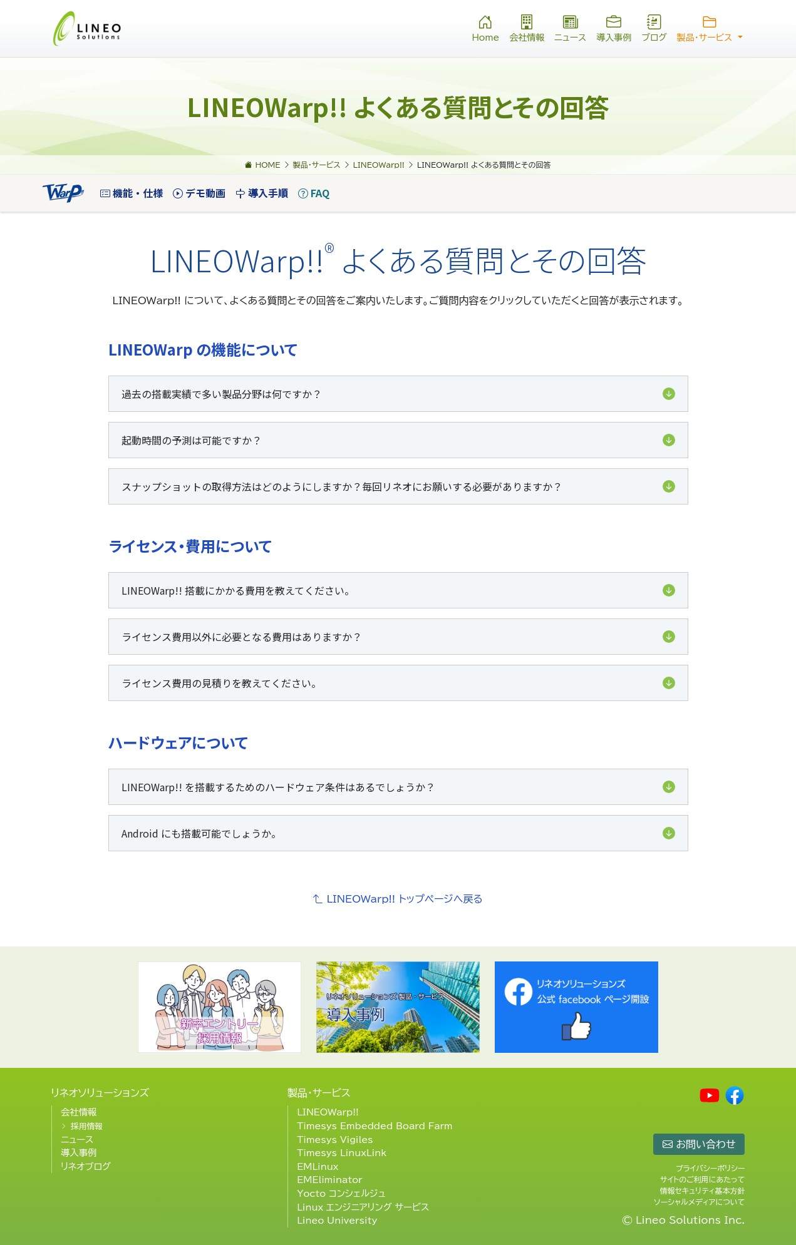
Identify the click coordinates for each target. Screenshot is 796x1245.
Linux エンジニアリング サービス (363, 1207)
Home (485, 27)
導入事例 (613, 27)
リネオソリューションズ (100, 1093)
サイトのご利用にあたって (702, 1179)
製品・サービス (319, 1093)
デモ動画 (199, 192)
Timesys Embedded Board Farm (374, 1125)
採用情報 (87, 1126)
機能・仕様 (131, 192)
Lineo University (337, 1220)
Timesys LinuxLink (341, 1152)
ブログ (653, 27)
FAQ (313, 192)
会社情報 (526, 27)
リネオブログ (86, 1166)
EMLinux (317, 1166)
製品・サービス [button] (710, 27)
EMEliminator (329, 1179)
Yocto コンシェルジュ (341, 1193)
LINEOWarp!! (328, 1112)
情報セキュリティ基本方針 (702, 1190)
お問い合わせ (699, 1144)
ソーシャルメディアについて (699, 1202)
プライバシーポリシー (710, 1168)
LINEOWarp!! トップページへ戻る (398, 899)
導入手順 (261, 192)
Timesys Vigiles (335, 1139)
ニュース (570, 27)
